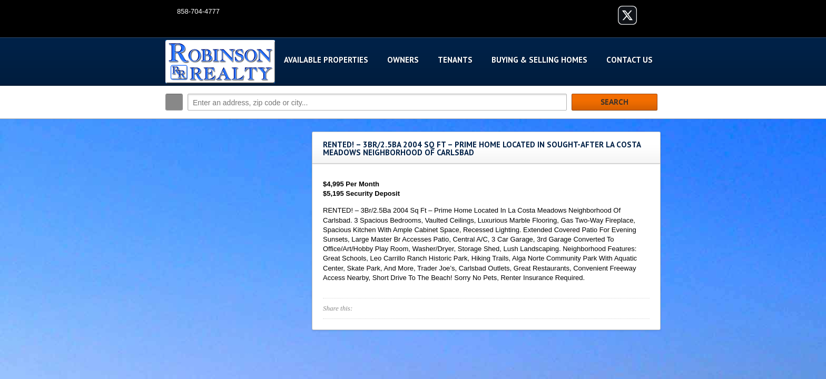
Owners (403, 60)
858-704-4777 (198, 11)
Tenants (455, 60)
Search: (174, 102)
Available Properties (326, 60)
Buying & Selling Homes (539, 60)
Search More (649, 124)
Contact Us (629, 60)
